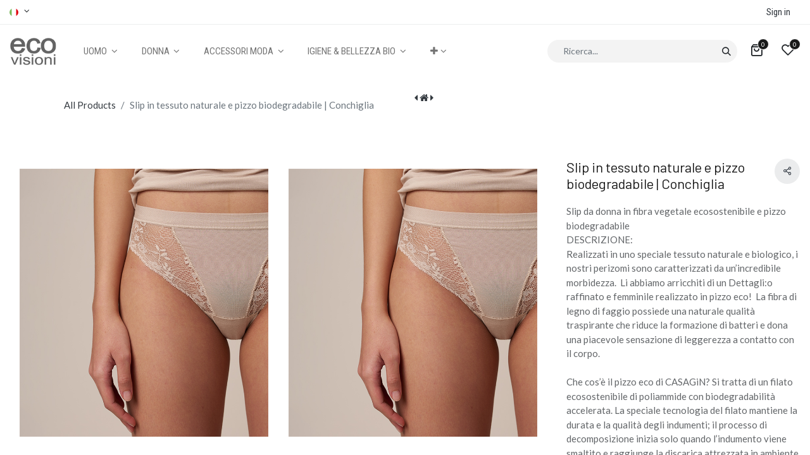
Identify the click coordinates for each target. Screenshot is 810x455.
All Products (90, 105)
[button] (438, 51)
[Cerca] (726, 51)
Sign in (778, 12)
